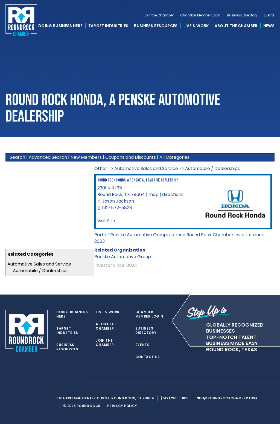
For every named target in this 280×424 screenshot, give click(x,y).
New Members (86, 157)
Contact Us (147, 357)
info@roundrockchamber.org (226, 398)
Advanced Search (48, 157)
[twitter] (59, 382)
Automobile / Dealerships (40, 270)
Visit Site (106, 221)
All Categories (174, 157)
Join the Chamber (159, 15)
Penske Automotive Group (122, 256)
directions (172, 194)
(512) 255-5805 (174, 398)
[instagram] (81, 382)
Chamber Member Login (200, 15)
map (153, 194)
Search (17, 157)
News (269, 25)
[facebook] (70, 382)
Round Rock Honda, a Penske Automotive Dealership (137, 180)
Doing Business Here (60, 25)
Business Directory (242, 15)
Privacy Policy (122, 405)
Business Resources (155, 25)
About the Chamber (236, 25)
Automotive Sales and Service (39, 264)
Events (269, 15)
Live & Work (196, 25)
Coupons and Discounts (130, 157)
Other (100, 168)
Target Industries (108, 25)
